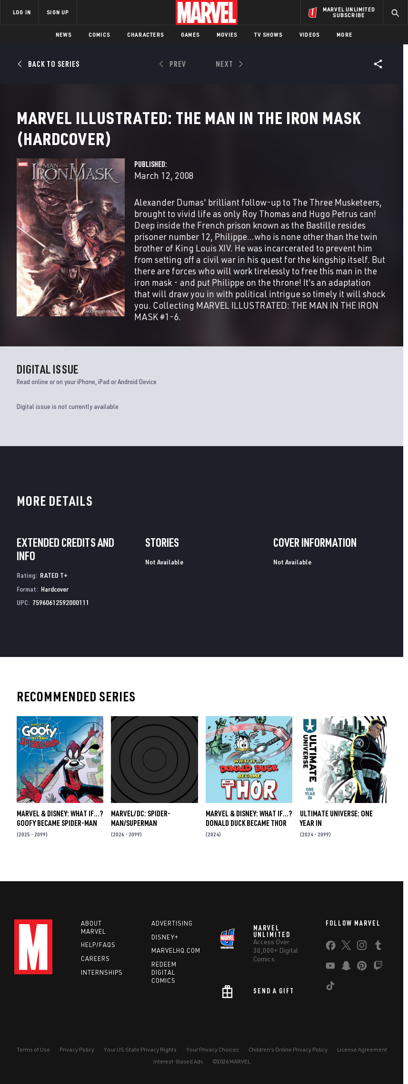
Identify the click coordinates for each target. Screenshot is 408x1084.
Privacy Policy (77, 1049)
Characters (145, 34)
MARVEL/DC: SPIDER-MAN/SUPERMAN (140, 829)
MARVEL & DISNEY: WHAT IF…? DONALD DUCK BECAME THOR (249, 829)
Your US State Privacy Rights (140, 1049)
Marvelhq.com (175, 950)
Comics (99, 34)
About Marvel (93, 927)
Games (190, 34)
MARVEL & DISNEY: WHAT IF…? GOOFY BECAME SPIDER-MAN (60, 829)
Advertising (172, 923)
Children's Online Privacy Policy (288, 1049)
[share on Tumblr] (378, 947)
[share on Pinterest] (362, 967)
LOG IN (22, 12)
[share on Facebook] (331, 947)
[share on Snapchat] (346, 967)
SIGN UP (58, 12)
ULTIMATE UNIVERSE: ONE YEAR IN (336, 829)
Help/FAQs (98, 944)
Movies (227, 34)
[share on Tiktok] (330, 987)
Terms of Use (33, 1049)
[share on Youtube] (330, 967)
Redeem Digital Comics (164, 972)
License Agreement (362, 1049)
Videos (309, 34)
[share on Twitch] (378, 967)
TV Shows (268, 34)
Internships (102, 972)
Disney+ (165, 937)
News (63, 34)
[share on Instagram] (362, 947)
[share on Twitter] (346, 947)
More (344, 34)
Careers (95, 958)
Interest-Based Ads (178, 1061)
